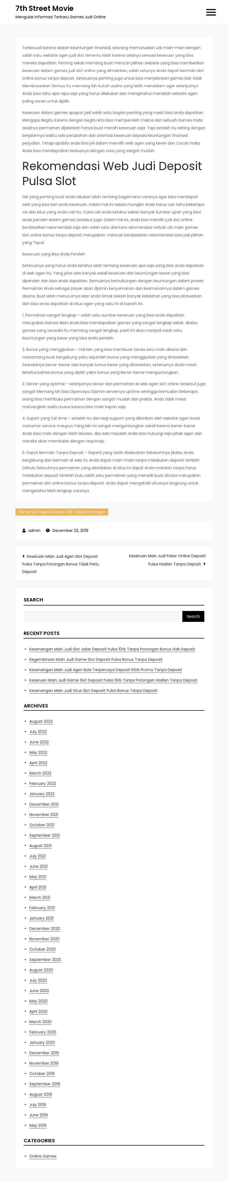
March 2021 (39, 897)
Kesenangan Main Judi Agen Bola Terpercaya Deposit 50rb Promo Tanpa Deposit (105, 670)
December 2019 (44, 1053)
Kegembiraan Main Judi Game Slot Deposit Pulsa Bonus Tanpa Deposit (96, 659)
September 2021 (44, 835)
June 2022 (39, 742)
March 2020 (40, 1022)
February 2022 (42, 783)
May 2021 (37, 876)
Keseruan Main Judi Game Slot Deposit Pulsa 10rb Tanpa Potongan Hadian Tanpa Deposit (113, 680)
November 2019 (43, 1063)
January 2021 (41, 918)
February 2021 (42, 908)
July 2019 (37, 1104)
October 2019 (42, 1073)
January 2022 (42, 794)
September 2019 (44, 1084)
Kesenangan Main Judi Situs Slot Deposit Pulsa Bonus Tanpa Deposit (93, 690)
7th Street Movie (44, 8)
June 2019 (38, 1115)
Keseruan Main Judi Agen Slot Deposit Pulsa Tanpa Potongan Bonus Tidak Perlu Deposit (60, 564)
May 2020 (38, 1001)
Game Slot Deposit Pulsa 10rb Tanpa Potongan (62, 512)
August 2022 (41, 721)
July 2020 (38, 980)
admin (34, 530)
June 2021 (38, 866)
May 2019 (37, 1125)
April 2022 (38, 763)
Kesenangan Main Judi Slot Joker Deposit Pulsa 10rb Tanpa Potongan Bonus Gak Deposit (112, 649)
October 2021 (41, 825)
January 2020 (42, 1042)
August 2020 (41, 970)
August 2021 (40, 845)
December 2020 (44, 928)
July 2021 (37, 856)
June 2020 (39, 990)
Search (33, 599)
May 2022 (38, 752)
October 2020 (42, 949)
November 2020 (44, 939)
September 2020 (45, 959)
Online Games (43, 1156)
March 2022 (40, 773)
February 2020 (42, 1032)
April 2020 (38, 1011)
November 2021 (43, 814)
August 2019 (40, 1094)
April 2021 (37, 887)
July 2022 (38, 731)
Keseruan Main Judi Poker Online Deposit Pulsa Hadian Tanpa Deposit (167, 560)
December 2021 (44, 804)
